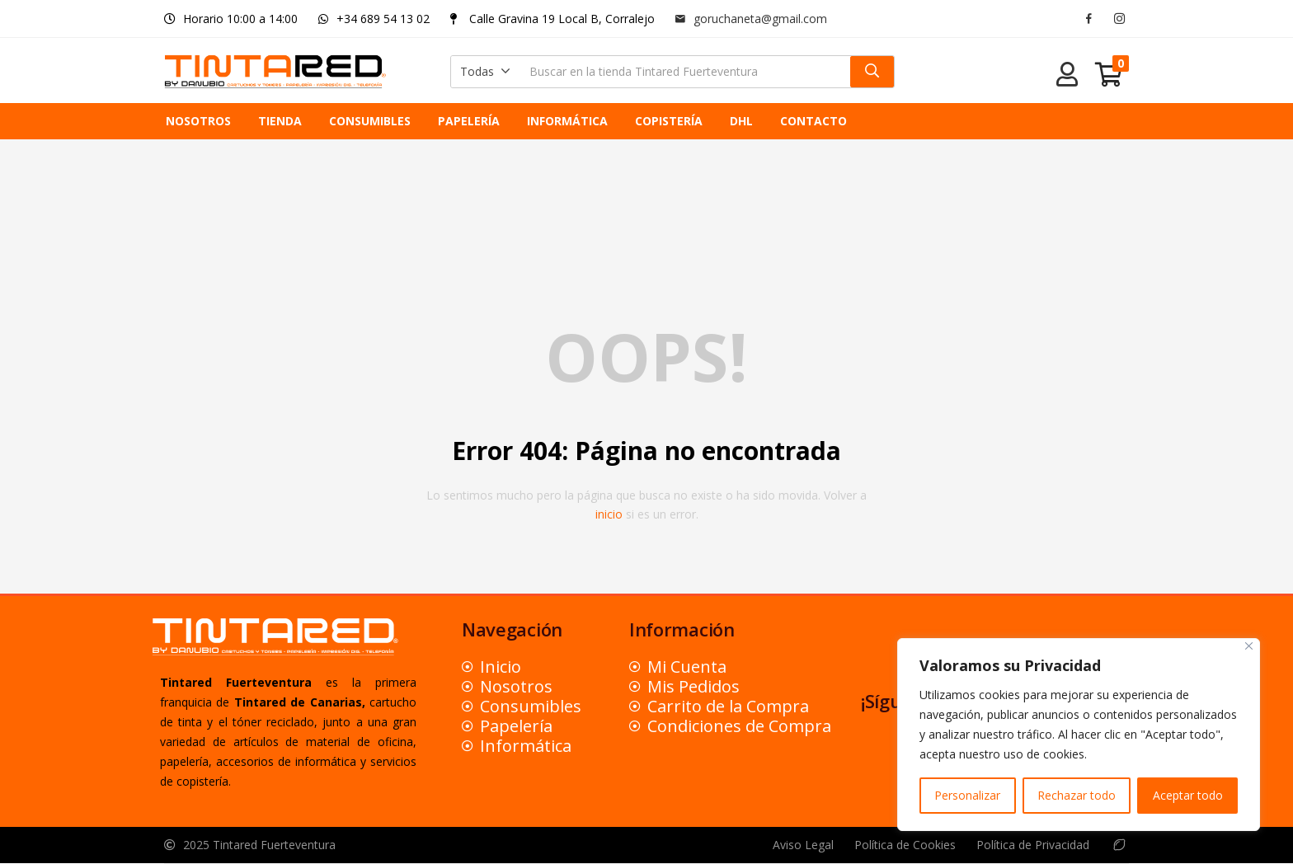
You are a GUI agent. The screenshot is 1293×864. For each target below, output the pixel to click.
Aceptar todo (1188, 795)
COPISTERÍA (669, 121)
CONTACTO (813, 121)
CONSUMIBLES (370, 121)
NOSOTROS (198, 121)
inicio (609, 514)
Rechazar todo (1076, 795)
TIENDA (280, 121)
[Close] (1249, 646)
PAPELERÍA (469, 121)
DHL (741, 121)
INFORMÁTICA (567, 121)
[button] (485, 71)
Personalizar (967, 795)
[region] (1078, 734)
